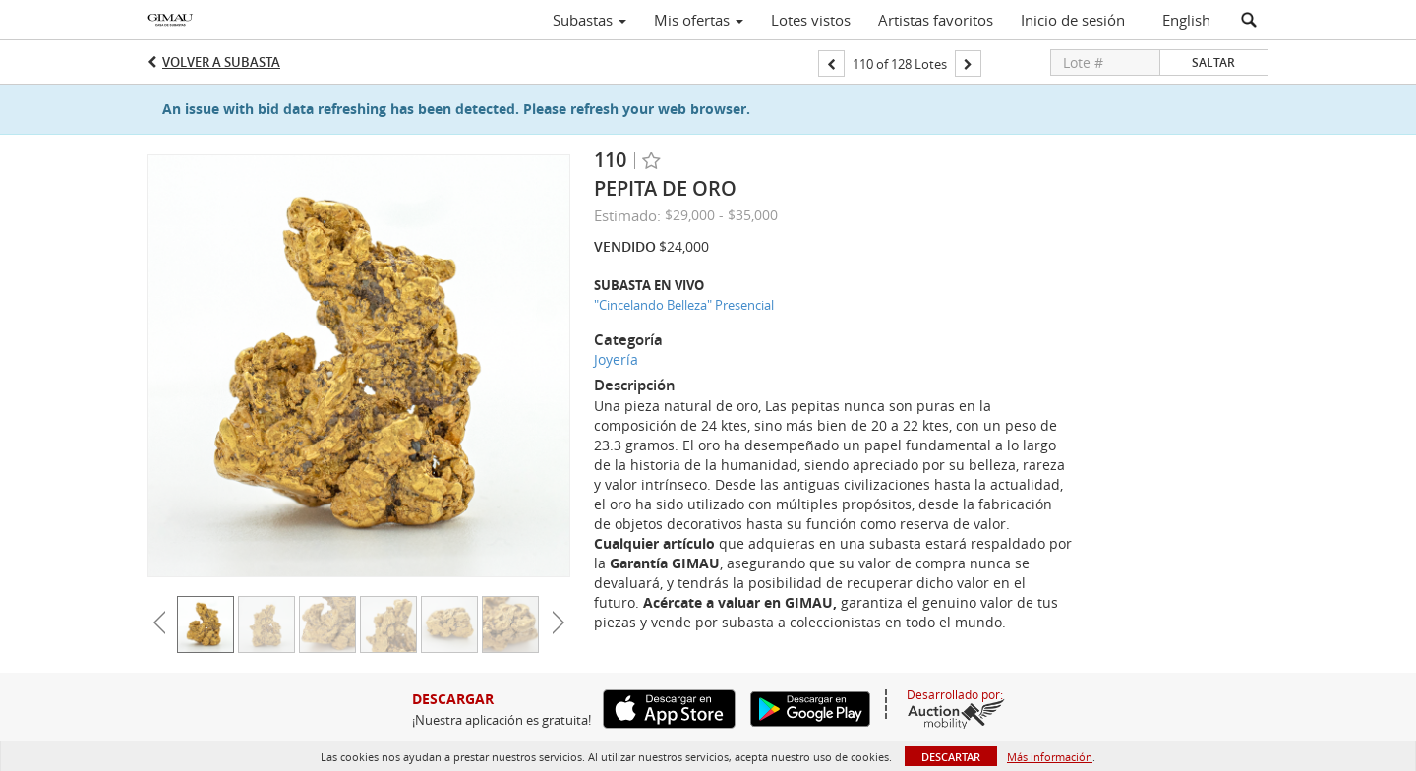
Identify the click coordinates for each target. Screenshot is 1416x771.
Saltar (1213, 62)
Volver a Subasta (221, 62)
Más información (1049, 756)
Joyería (616, 359)
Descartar (950, 756)
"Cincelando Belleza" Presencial (684, 305)
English (1186, 20)
